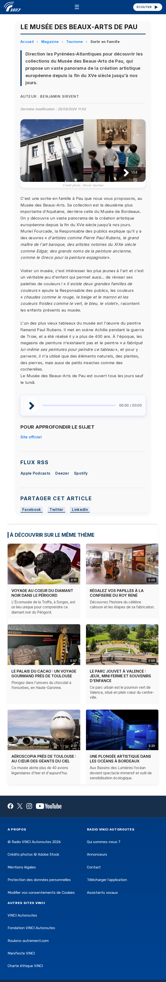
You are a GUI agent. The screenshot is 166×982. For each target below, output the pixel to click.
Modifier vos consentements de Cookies (41, 892)
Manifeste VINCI (21, 953)
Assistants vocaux (102, 892)
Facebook (31, 509)
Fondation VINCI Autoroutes (31, 928)
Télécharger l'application (107, 880)
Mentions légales (22, 867)
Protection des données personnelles (39, 880)
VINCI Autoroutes (22, 915)
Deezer (62, 473)
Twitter (56, 509)
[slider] (78, 405)
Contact (94, 867)
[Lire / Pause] (122, 172)
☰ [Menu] (77, 7)
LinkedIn (80, 509)
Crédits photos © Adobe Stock (33, 854)
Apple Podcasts (35, 473)
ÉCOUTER (148, 7)
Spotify (81, 473)
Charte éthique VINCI (25, 966)
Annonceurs (97, 854)
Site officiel (31, 437)
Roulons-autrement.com (28, 941)
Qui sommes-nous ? (103, 842)
